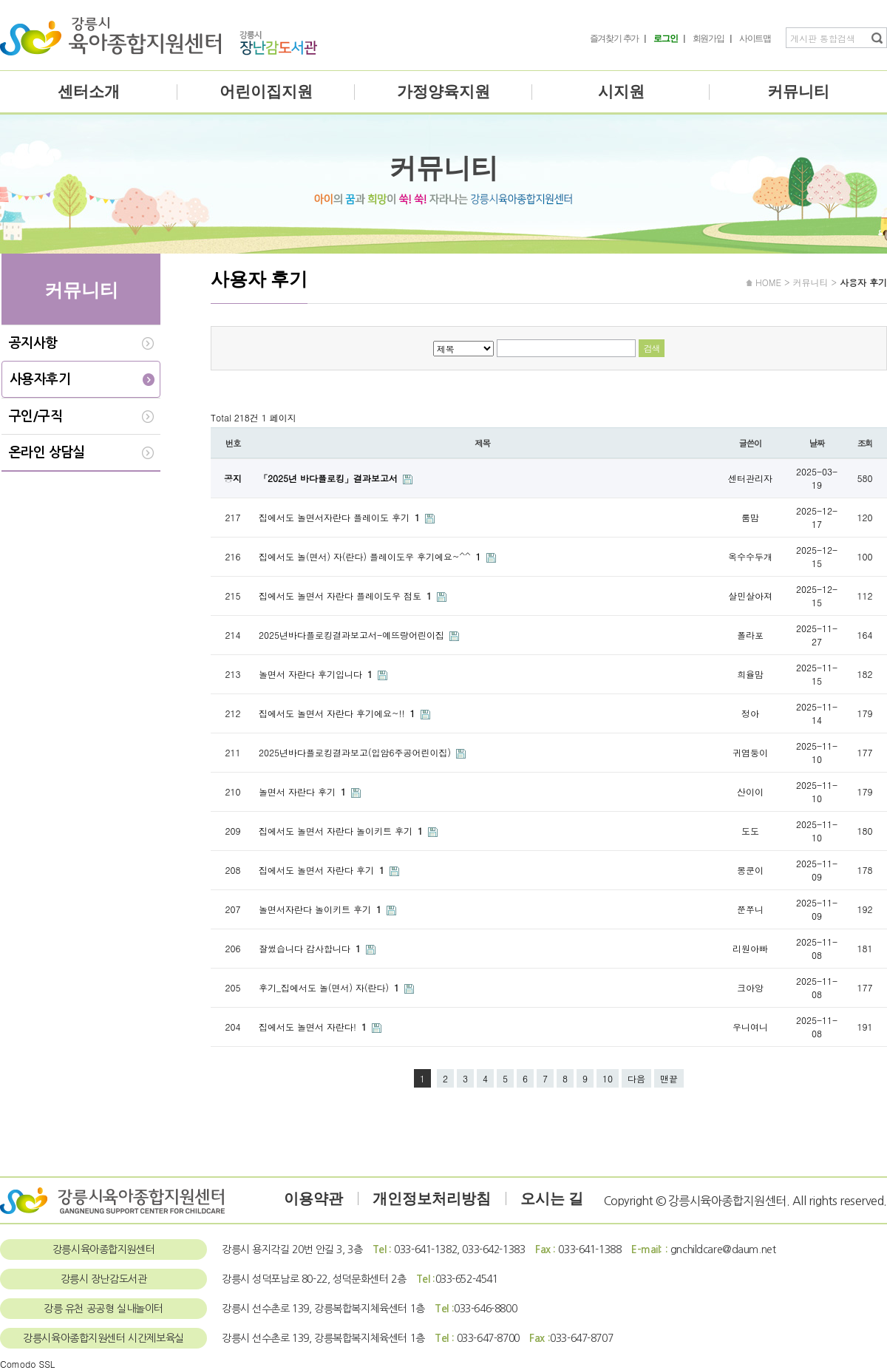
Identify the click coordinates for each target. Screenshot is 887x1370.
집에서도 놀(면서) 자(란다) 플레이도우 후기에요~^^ (371, 556)
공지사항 (33, 343)
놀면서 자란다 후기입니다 (317, 674)
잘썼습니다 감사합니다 (311, 948)
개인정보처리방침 (432, 1198)
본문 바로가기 (0, 0)
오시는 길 (551, 1198)
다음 (636, 1078)
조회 (865, 443)
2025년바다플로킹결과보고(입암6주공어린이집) (356, 752)
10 (607, 1078)
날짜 (817, 443)
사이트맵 (755, 38)
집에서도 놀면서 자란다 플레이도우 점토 (347, 595)
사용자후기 (40, 379)
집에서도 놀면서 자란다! (314, 1026)
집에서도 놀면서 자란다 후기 (323, 870)
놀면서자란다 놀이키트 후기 (321, 909)
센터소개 (89, 92)
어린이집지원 (266, 92)
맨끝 (669, 1078)
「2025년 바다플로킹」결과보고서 (330, 478)
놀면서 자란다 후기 (304, 791)
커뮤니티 (798, 92)
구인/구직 (35, 416)
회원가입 (708, 38)
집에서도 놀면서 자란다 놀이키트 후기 (342, 830)
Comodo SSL (27, 1363)
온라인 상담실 (47, 452)
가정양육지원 (443, 92)
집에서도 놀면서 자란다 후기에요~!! (338, 713)
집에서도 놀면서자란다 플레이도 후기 (341, 517)
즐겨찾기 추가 (614, 38)
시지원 (621, 92)
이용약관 (313, 1198)
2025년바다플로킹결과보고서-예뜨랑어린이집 (353, 634)
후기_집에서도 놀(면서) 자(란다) (330, 987)
